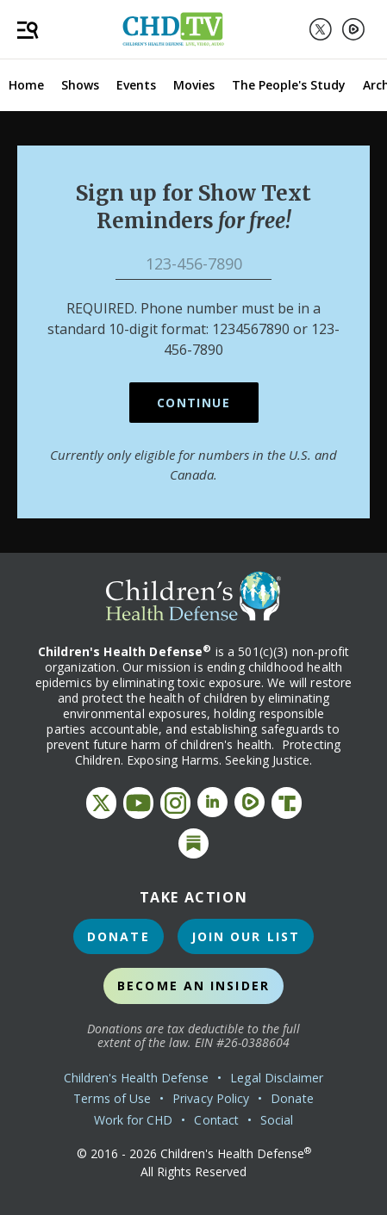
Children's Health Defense (136, 1077)
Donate (118, 936)
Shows (80, 85)
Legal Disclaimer (276, 1077)
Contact (216, 1120)
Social (276, 1120)
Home (26, 85)
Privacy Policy (210, 1098)
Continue (193, 402)
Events (136, 85)
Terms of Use (112, 1098)
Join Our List (245, 936)
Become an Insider (193, 985)
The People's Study (289, 85)
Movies (194, 85)
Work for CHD (133, 1120)
